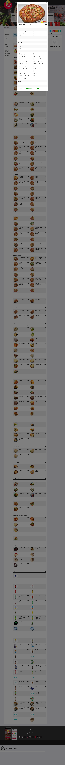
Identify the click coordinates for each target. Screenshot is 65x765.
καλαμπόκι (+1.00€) (23, 73)
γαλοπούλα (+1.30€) (23, 61)
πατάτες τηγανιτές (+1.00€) (38, 63)
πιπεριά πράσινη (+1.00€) (24, 68)
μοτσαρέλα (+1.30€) (37, 56)
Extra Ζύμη (20, 42)
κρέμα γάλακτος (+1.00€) (37, 61)
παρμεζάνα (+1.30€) (37, 58)
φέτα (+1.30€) (36, 53)
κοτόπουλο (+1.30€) (23, 63)
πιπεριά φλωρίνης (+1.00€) (24, 70)
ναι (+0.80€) (21, 44)
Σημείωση (20, 81)
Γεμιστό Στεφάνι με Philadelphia (24, 37)
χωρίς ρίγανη (35, 33)
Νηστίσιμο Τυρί (21, 46)
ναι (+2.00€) (21, 39)
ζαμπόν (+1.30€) (22, 53)
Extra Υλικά (20, 51)
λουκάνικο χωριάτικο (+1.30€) (24, 59)
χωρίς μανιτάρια (22, 33)
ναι (20, 48)
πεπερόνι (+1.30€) (22, 56)
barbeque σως (36, 71)
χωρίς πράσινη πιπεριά (23, 35)
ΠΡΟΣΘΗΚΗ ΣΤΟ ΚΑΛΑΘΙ (32, 88)
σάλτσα (35, 73)
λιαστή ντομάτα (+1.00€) (37, 66)
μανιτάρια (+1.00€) (22, 66)
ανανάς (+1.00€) (36, 68)
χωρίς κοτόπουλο (22, 31)
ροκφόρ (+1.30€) (22, 78)
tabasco (35, 70)
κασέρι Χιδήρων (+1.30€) (37, 59)
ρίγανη (34, 75)
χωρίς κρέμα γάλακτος (37, 31)
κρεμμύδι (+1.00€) (22, 71)
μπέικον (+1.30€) (22, 54)
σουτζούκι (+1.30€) (23, 58)
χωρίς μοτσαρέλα (36, 35)
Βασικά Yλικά (20, 29)
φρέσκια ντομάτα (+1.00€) (24, 75)
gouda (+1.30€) (36, 54)
